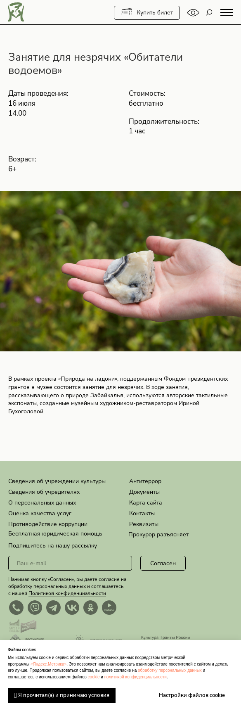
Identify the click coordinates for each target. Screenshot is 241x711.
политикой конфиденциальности (135, 677)
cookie (94, 677)
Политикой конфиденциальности (67, 593)
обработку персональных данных (170, 670)
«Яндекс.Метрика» (48, 664)
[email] (70, 563)
